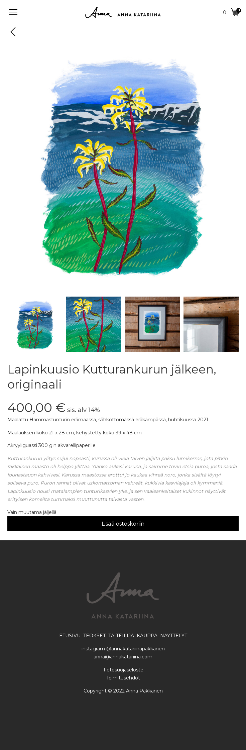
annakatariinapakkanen (138, 649)
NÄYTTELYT (173, 636)
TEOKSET (94, 636)
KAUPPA (147, 636)
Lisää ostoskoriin (123, 523)
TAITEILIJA (121, 636)
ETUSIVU (70, 636)
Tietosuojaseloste (123, 670)
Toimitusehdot (123, 678)
